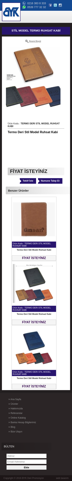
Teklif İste (28, 180)
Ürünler (13, 403)
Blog (11, 426)
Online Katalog (17, 417)
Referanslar (15, 413)
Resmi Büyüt (33, 41)
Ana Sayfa (14, 399)
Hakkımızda (15, 408)
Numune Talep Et (50, 180)
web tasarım (62, 478)
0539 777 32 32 (36, 7)
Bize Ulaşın (15, 431)
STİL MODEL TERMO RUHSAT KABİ (36, 30)
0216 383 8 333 (36, 3)
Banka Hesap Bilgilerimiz (22, 422)
